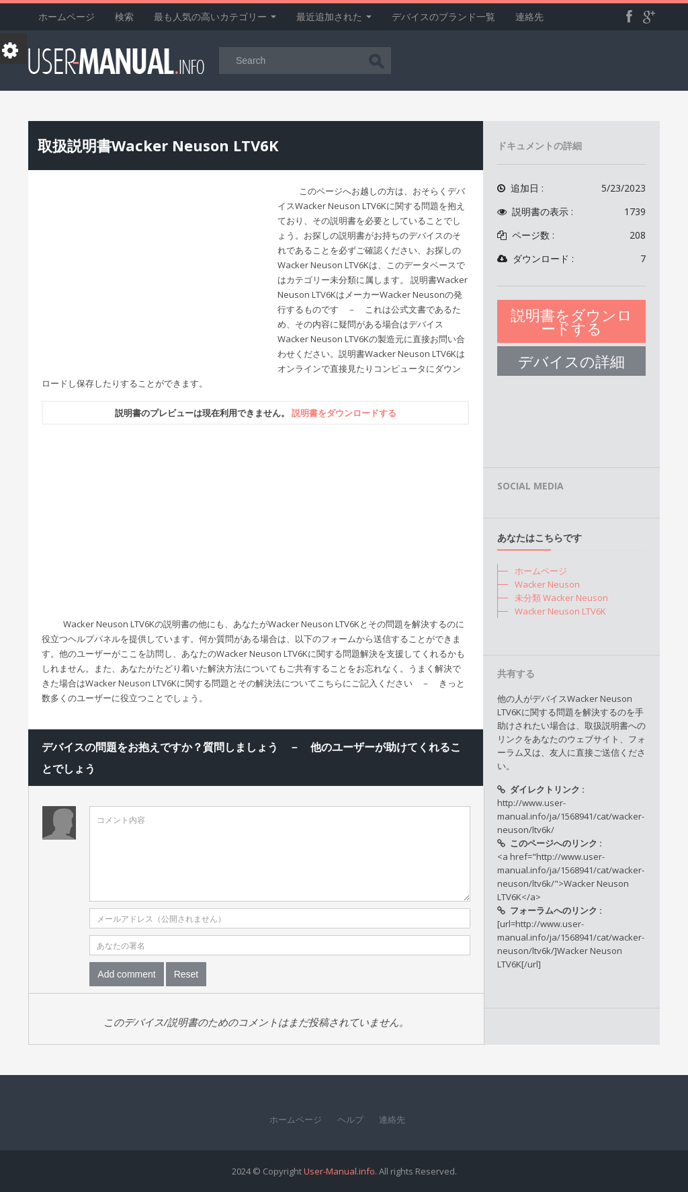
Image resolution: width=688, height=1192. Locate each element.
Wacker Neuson (547, 584)
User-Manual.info (339, 1171)
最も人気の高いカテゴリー (215, 16)
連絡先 (529, 16)
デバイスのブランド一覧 (443, 16)
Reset (186, 974)
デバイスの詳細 (571, 361)
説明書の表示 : (571, 211)
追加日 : (571, 188)
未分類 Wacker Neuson (561, 598)
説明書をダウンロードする (344, 413)
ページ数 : (571, 235)
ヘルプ (350, 1119)
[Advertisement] (154, 278)
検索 (124, 16)
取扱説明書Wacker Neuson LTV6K (158, 145)
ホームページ (66, 16)
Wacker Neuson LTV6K (560, 611)
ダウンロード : (571, 259)
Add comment (126, 974)
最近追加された (334, 16)
